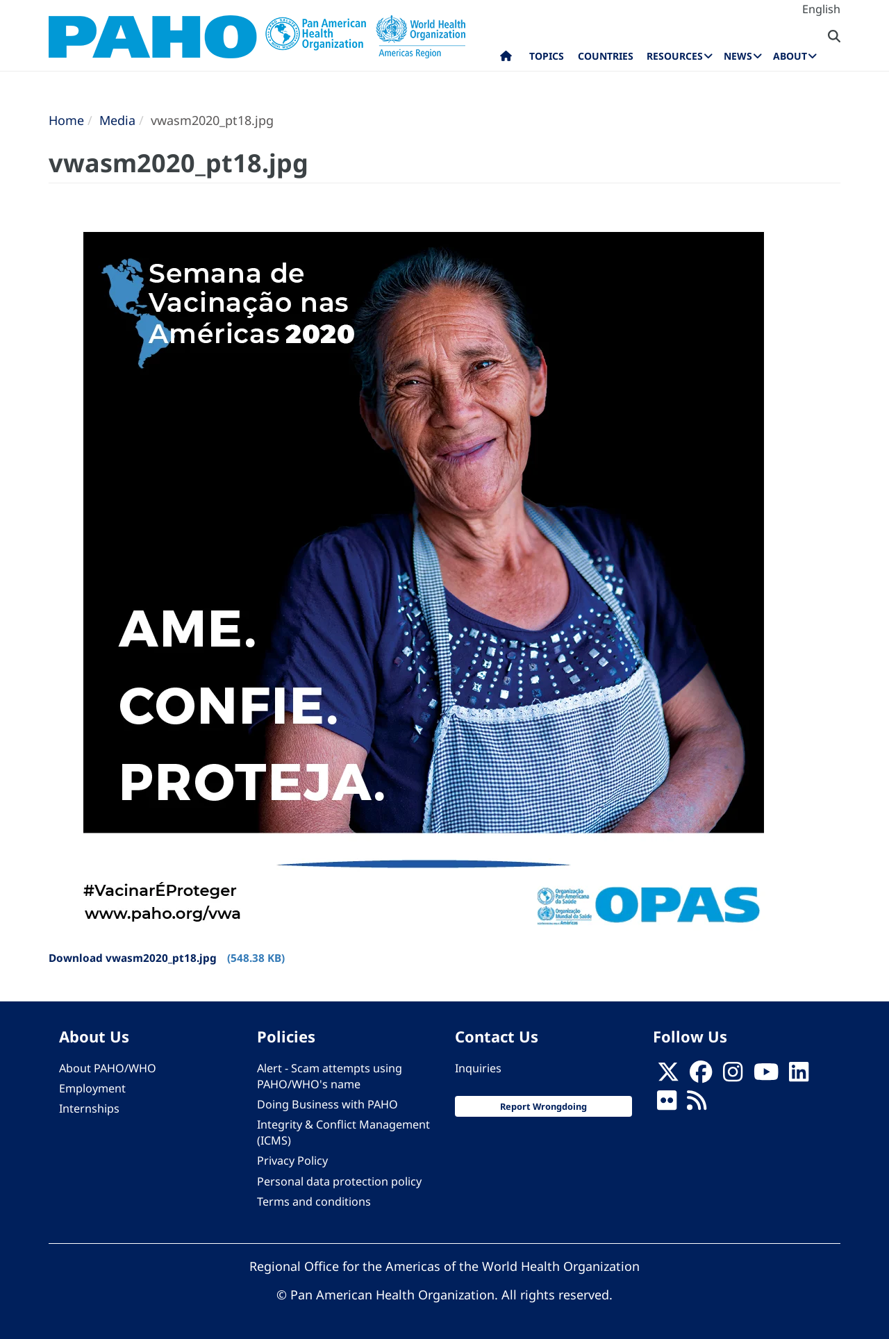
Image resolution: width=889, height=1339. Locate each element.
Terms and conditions (314, 1201)
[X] (668, 1075)
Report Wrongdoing (543, 1106)
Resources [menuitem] (675, 56)
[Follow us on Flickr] (666, 1104)
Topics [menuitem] (546, 56)
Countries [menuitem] (605, 56)
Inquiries (478, 1068)
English (821, 9)
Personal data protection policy (339, 1181)
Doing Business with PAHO (327, 1104)
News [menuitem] (738, 56)
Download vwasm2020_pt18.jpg (133, 958)
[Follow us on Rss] (696, 1104)
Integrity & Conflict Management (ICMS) (343, 1132)
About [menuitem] (790, 56)
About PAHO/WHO (107, 1068)
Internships (89, 1108)
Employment (92, 1088)
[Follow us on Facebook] (701, 1075)
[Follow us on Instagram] (732, 1075)
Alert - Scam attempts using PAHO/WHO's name (329, 1076)
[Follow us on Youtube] (766, 1075)
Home (66, 120)
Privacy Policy (292, 1160)
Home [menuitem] (506, 59)
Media (117, 120)
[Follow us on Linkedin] (798, 1075)
